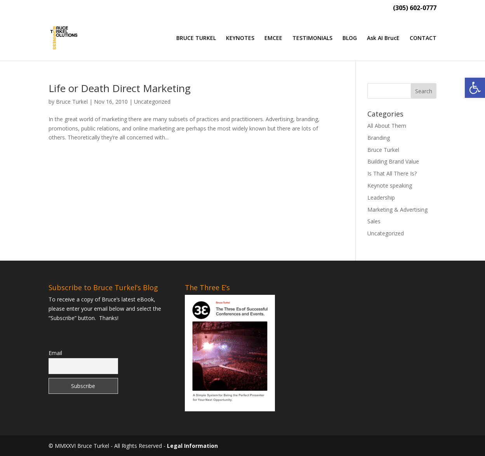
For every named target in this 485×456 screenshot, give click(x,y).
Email (55, 353)
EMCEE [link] (273, 38)
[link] (475, 88)
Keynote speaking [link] (389, 185)
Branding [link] (378, 137)
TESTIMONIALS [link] (312, 38)
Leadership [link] (381, 197)
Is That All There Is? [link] (392, 173)
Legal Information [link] (192, 445)
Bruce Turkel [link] (72, 101)
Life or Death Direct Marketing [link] (120, 88)
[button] (423, 91)
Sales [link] (374, 221)
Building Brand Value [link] (393, 161)
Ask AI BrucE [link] (383, 38)
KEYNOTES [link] (240, 38)
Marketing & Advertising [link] (397, 209)
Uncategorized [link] (152, 101)
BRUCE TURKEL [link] (196, 38)
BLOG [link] (349, 38)
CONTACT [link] (423, 38)
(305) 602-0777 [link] (414, 8)
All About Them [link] (386, 125)
